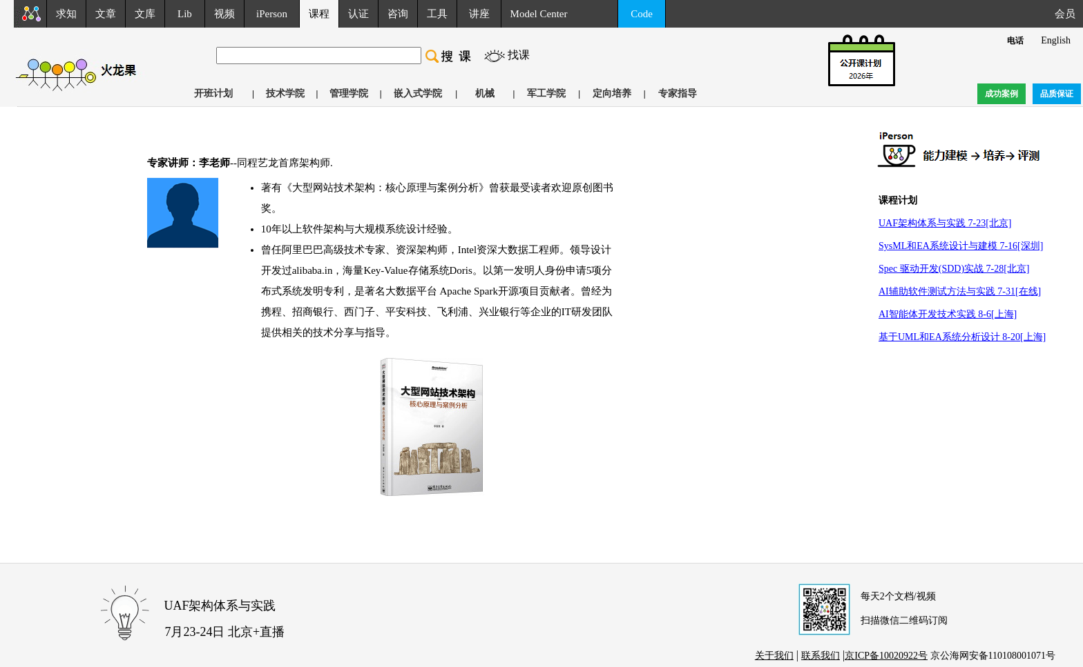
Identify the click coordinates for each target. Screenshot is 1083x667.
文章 (105, 13)
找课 (519, 55)
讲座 (479, 13)
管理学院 (348, 93)
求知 (66, 13)
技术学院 (285, 93)
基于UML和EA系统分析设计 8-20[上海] (962, 337)
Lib (185, 13)
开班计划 (213, 93)
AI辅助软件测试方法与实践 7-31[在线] (960, 291)
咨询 (397, 13)
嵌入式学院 (418, 93)
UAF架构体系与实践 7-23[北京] (945, 223)
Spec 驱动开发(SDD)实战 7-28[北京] (954, 268)
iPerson (271, 13)
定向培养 (612, 93)
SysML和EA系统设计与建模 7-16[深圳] (961, 246)
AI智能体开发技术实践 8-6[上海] (948, 314)
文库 (145, 13)
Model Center (539, 13)
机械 (485, 93)
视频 (224, 13)
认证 (358, 13)
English (1056, 40)
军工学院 (546, 93)
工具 (437, 13)
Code (642, 13)
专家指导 (677, 93)
